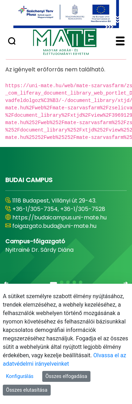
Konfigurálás (19, 376)
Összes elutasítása (27, 390)
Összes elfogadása (66, 376)
